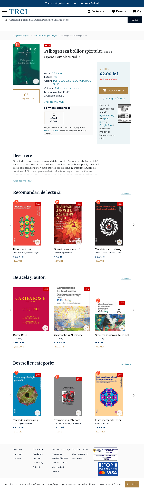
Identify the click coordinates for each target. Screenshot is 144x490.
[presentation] (10, 229)
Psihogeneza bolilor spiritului (74, 39)
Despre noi (18, 453)
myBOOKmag (51, 134)
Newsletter (77, 462)
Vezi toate (126, 197)
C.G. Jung (57, 77)
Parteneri (17, 458)
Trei (55, 81)
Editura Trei (38, 453)
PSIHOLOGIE (60, 85)
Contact (17, 462)
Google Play (105, 129)
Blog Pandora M (80, 458)
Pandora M (38, 458)
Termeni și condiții (61, 453)
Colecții (36, 471)
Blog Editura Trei (80, 453)
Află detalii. (116, 484)
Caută (134, 19)
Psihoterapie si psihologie (45, 39)
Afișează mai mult (54, 106)
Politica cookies (59, 466)
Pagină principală (21, 39)
